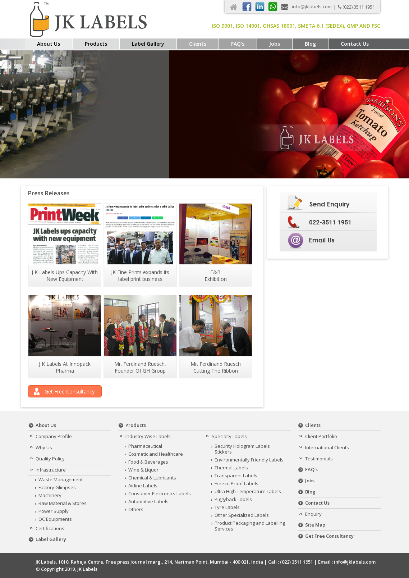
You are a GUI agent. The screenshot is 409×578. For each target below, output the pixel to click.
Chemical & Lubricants (152, 477)
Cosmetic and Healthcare (155, 454)
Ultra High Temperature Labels (248, 491)
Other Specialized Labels (242, 515)
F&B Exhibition (215, 275)
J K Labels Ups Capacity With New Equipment (65, 275)
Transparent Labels (236, 475)
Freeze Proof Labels (236, 483)
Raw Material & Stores (62, 503)
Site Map (315, 525)
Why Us (44, 447)
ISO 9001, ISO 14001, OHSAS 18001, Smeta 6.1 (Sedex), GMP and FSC (296, 25)
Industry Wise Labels (148, 436)
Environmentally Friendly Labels (249, 459)
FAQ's (237, 43)
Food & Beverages (148, 462)
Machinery (49, 495)
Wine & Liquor (143, 470)
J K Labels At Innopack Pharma (65, 367)
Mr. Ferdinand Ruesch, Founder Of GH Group (140, 367)
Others (135, 509)
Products (96, 43)
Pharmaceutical (145, 446)
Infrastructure (51, 470)
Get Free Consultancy (70, 391)
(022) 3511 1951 (359, 7)
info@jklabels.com (312, 6)
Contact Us (355, 43)
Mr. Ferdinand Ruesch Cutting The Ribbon (215, 367)
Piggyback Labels (233, 499)
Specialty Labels (229, 436)
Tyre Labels (227, 507)
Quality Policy (50, 458)
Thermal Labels (231, 467)
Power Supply (53, 511)
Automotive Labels (148, 501)
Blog (310, 43)
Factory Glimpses (57, 487)
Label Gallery (148, 43)
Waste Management (60, 479)
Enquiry (313, 514)
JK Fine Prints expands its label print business (140, 275)
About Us (48, 43)
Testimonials (319, 458)
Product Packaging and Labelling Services (250, 526)
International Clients (327, 447)
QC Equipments (55, 519)
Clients (197, 43)
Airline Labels (142, 485)
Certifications (50, 528)
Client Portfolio (321, 436)
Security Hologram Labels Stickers (242, 449)
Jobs (274, 43)
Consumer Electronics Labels (159, 493)
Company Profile (54, 436)
